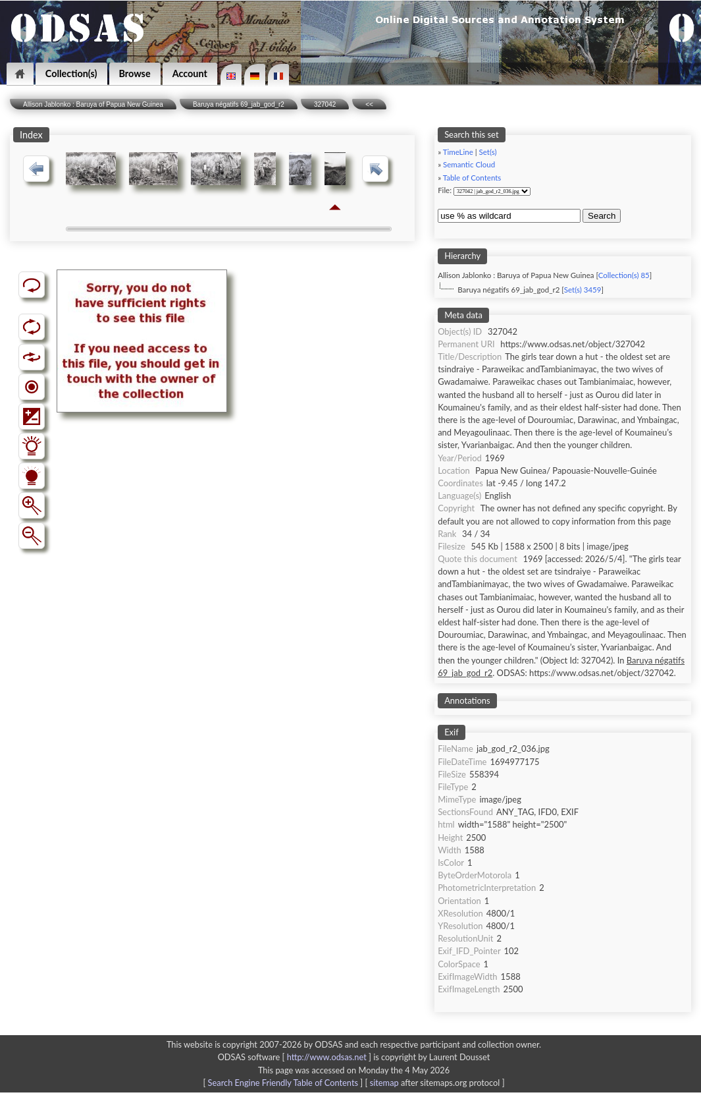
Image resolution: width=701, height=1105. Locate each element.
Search (601, 216)
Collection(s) (71, 73)
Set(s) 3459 (583, 289)
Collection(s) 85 (624, 275)
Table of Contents (472, 177)
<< (369, 104)
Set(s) (488, 152)
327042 (325, 104)
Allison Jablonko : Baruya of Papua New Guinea (93, 104)
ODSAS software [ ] (296, 1057)
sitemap (384, 1082)
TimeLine (458, 152)
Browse (135, 73)
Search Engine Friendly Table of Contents (283, 1082)
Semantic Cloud (469, 164)
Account (189, 73)
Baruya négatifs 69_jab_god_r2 (238, 104)
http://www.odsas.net (327, 1057)
